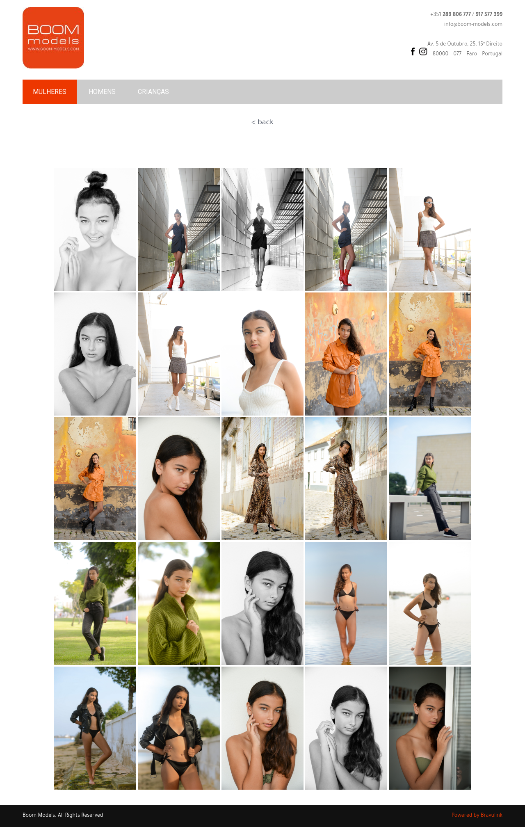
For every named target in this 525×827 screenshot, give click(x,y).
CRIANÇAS (153, 92)
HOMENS (102, 92)
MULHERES (49, 92)
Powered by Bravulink (477, 816)
